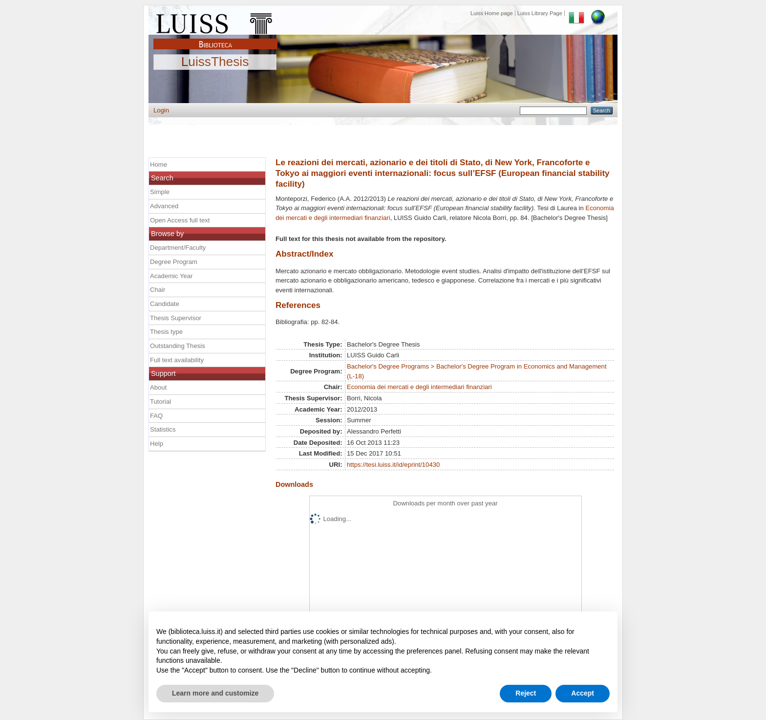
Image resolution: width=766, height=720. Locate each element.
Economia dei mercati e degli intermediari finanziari (419, 387)
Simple (160, 192)
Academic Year (171, 276)
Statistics (162, 429)
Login (161, 110)
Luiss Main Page (215, 21)
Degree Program (173, 261)
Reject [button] (525, 693)
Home (158, 164)
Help (156, 443)
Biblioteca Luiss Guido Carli (215, 38)
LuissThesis (215, 62)
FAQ (156, 415)
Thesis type (166, 331)
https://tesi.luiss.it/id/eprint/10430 (393, 464)
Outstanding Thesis (177, 345)
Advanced (164, 206)
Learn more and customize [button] (215, 693)
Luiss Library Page (539, 13)
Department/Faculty (178, 247)
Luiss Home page (491, 13)
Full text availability (177, 360)
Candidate (164, 303)
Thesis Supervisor (175, 318)
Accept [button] (582, 693)
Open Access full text (180, 220)
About (158, 387)
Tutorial (160, 401)
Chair (157, 289)
